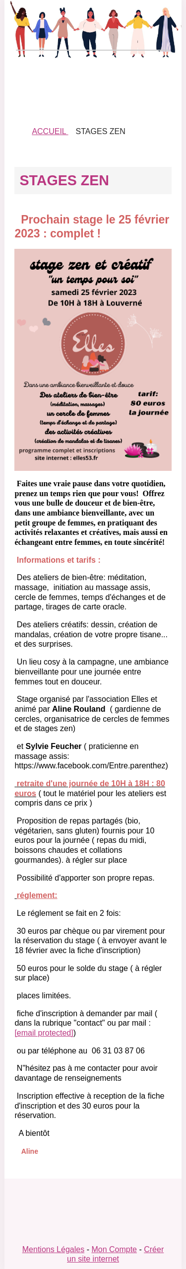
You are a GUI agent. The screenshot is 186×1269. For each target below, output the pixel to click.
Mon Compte (114, 1249)
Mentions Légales (53, 1249)
